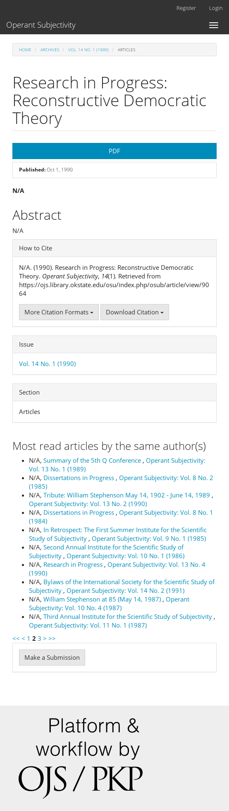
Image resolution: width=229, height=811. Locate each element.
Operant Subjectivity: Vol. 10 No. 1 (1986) (125, 556)
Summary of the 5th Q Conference (93, 460)
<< (16, 638)
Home (25, 49)
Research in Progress (73, 564)
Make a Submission (52, 657)
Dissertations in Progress (79, 477)
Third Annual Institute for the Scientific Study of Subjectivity (128, 616)
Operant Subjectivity (41, 24)
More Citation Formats (58, 312)
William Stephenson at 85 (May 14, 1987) (102, 599)
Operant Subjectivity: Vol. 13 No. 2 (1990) (88, 503)
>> (52, 638)
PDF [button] (114, 151)
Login (216, 8)
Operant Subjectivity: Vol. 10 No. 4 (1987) (109, 603)
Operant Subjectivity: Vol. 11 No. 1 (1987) (88, 625)
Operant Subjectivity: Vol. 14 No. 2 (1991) (125, 590)
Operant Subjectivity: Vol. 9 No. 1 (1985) (149, 538)
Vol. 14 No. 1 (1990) (88, 49)
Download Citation (135, 312)
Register (186, 8)
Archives (50, 49)
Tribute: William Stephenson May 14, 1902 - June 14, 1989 (127, 495)
